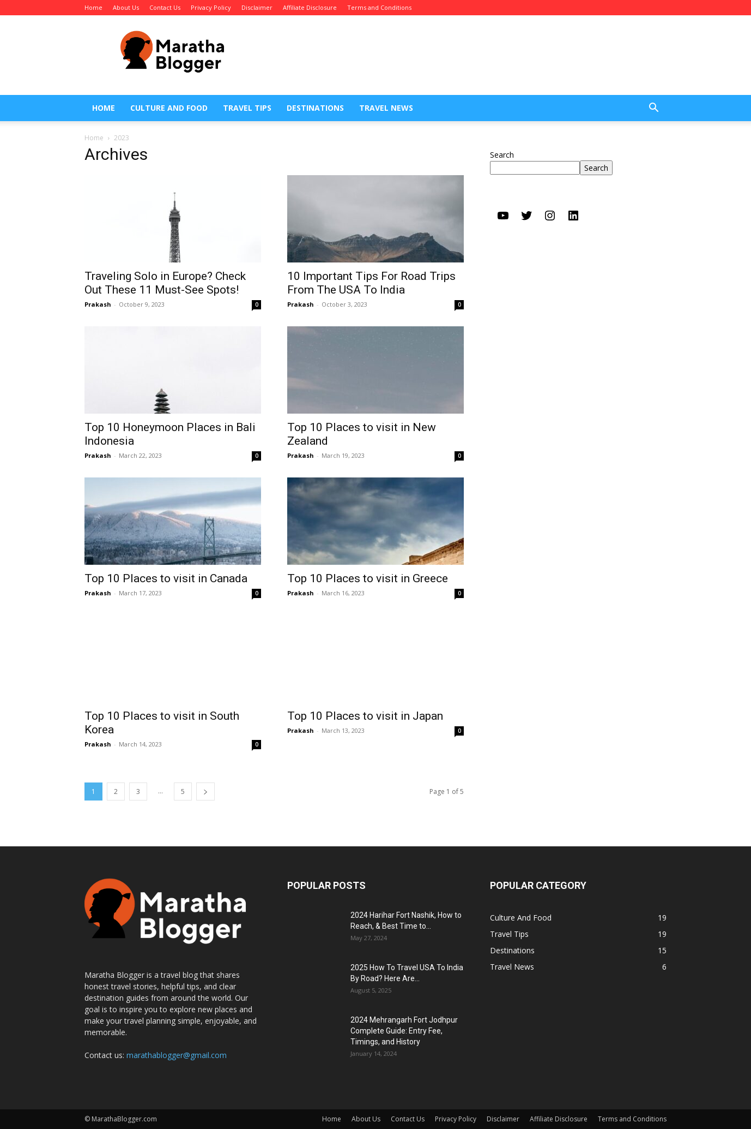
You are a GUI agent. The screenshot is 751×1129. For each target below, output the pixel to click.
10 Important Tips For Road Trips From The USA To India (371, 283)
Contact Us (164, 7)
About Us (126, 7)
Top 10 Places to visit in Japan (365, 715)
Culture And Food (169, 108)
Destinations (315, 108)
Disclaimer (256, 7)
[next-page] (205, 791)
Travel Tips (247, 108)
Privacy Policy (211, 7)
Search (502, 155)
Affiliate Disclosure (310, 7)
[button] (653, 109)
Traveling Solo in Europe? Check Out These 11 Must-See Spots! (165, 283)
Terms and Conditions (379, 7)
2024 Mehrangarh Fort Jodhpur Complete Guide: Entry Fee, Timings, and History (404, 1030)
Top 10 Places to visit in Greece (367, 578)
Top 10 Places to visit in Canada (165, 578)
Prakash (97, 304)
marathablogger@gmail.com (176, 1055)
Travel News (386, 108)
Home (93, 7)
